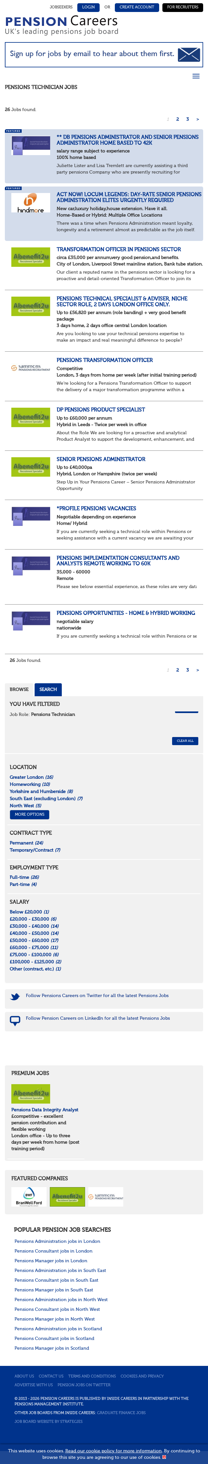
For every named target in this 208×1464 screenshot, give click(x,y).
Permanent (26, 843)
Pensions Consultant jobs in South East (56, 1280)
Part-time (23, 884)
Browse (19, 689)
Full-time (24, 877)
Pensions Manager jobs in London (51, 1261)
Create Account (137, 7)
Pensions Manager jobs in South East (54, 1290)
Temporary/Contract (35, 850)
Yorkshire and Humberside (41, 791)
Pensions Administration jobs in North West (61, 1300)
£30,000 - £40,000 (34, 926)
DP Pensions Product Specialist (101, 410)
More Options (29, 815)
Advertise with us (34, 1385)
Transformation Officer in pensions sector (119, 250)
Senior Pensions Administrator (101, 459)
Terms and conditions (92, 1377)
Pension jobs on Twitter (84, 1385)
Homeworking (30, 784)
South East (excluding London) (46, 799)
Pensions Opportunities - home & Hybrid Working (126, 613)
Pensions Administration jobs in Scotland (58, 1329)
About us (24, 1377)
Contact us (51, 1377)
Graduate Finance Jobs (121, 1413)
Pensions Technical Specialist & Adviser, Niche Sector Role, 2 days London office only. (122, 302)
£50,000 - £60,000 (34, 940)
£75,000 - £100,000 (34, 955)
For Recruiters (182, 7)
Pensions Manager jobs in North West (55, 1319)
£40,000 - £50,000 (34, 933)
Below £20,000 (29, 912)
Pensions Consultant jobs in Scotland (54, 1338)
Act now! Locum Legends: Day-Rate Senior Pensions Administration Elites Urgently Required (129, 197)
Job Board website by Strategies (48, 1422)
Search (48, 689)
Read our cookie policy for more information (113, 1451)
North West (25, 806)
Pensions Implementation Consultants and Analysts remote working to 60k (118, 561)
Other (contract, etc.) (35, 969)
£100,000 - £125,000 (35, 962)
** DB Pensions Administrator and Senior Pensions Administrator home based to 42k (128, 140)
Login (88, 7)
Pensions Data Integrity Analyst (44, 1110)
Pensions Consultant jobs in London (54, 1251)
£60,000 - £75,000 (34, 948)
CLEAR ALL (185, 741)
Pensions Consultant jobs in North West (57, 1309)
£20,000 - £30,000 (33, 919)
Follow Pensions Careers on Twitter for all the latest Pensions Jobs (97, 995)
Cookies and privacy (142, 1377)
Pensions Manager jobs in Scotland (52, 1348)
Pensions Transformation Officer (105, 360)
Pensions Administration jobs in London (57, 1241)
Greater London (31, 777)
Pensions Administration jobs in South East (60, 1270)
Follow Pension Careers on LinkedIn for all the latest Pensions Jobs (98, 1018)
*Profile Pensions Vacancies (96, 509)
